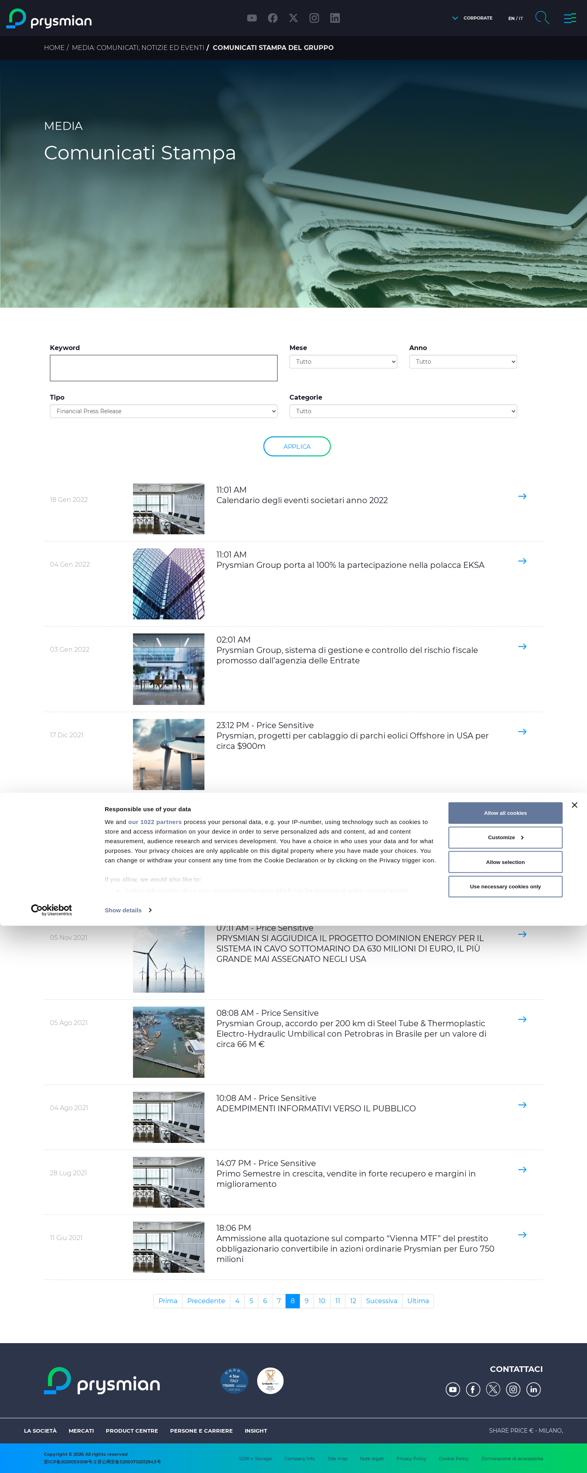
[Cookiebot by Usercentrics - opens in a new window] (52, 1457)
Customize (506, 1385)
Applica (297, 446)
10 (322, 1301)
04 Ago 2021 (69, 1108)
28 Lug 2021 (68, 1173)
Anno (418, 348)
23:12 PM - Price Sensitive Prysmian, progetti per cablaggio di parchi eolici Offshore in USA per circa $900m (352, 736)
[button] (470, 18)
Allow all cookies (505, 1360)
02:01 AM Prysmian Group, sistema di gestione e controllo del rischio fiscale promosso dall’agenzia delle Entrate (347, 650)
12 (353, 1301)
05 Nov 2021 (68, 938)
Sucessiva (381, 1301)
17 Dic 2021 (66, 735)
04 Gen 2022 (70, 564)
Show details (123, 1457)
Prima (168, 1301)
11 (337, 1301)
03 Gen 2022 (69, 649)
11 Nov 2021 (67, 820)
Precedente (206, 1301)
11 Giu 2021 (66, 1238)
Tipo (57, 397)
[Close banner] (574, 1352)
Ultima (418, 1301)
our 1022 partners (155, 1369)
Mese (298, 348)
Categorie (306, 397)
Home (54, 48)
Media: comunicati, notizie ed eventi (138, 48)
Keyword (65, 348)
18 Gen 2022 (69, 500)
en (511, 18)
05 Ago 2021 (69, 1023)
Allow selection (505, 1409)
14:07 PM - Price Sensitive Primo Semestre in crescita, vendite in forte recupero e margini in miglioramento (346, 1173)
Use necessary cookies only (505, 1434)
